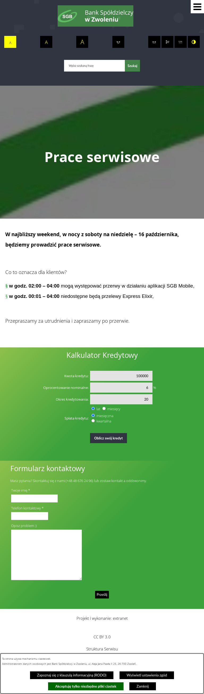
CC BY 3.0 (102, 636)
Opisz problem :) (24, 525)
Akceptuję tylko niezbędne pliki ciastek (85, 686)
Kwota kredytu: (76, 375)
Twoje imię (19, 490)
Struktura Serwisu (102, 648)
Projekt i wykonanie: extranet (102, 618)
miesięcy (113, 408)
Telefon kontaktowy (26, 508)
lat (98, 408)
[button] (197, 6)
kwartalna (103, 421)
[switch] (118, 42)
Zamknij (143, 686)
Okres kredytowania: (72, 399)
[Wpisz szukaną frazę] (94, 65)
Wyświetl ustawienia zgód (147, 675)
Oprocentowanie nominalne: (65, 387)
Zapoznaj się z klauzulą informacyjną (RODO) (71, 675)
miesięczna (104, 415)
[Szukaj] (132, 65)
